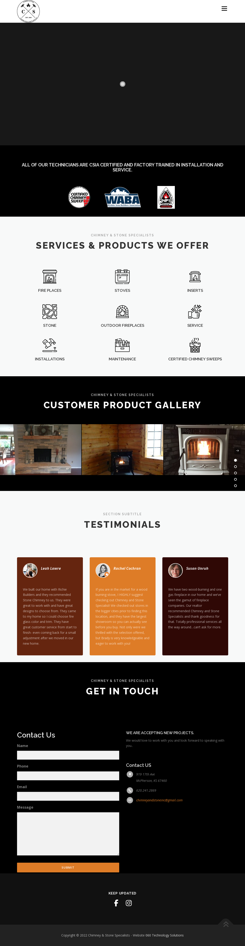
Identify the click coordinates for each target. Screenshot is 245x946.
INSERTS (195, 304)
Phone (22, 822)
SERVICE (195, 339)
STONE (49, 339)
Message (25, 863)
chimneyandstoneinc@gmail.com (159, 856)
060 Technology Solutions (165, 935)
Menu (224, 8)
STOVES (122, 304)
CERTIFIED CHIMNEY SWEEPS (195, 369)
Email (22, 842)
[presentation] (7, 450)
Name (22, 801)
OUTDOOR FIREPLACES (122, 339)
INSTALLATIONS (49, 369)
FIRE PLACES (49, 304)
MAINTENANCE (122, 369)
